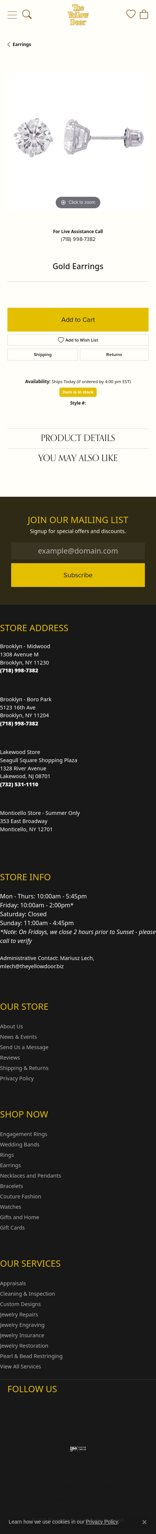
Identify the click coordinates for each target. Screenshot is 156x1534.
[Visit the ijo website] (78, 1448)
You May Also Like (78, 458)
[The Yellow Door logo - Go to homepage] (78, 15)
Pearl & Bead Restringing (31, 1356)
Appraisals (13, 1283)
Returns (114, 354)
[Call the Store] (19, 670)
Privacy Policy (17, 1078)
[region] (78, 140)
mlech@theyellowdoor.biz (32, 966)
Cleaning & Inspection (27, 1293)
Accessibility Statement (78, 1500)
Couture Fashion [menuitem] (20, 1196)
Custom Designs (20, 1304)
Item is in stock (78, 392)
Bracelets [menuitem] (11, 1185)
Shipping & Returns (24, 1067)
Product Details (78, 438)
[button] (27, 14)
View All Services (20, 1366)
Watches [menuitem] (10, 1206)
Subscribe (78, 575)
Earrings (22, 44)
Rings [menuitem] (7, 1154)
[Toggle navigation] (12, 15)
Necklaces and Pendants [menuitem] (30, 1175)
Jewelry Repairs (19, 1314)
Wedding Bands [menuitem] (19, 1144)
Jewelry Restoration (24, 1345)
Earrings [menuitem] (10, 1165)
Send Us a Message (24, 1047)
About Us (11, 1026)
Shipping (43, 354)
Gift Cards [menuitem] (12, 1227)
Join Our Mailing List (78, 520)
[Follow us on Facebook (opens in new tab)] (32, 1403)
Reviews (10, 1057)
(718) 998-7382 (78, 239)
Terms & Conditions (115, 1486)
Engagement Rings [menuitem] (24, 1134)
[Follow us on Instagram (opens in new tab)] (14, 1403)
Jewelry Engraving (22, 1324)
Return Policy (34, 1486)
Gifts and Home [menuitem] (19, 1217)
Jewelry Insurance (22, 1335)
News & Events (18, 1036)
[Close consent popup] (144, 1522)
